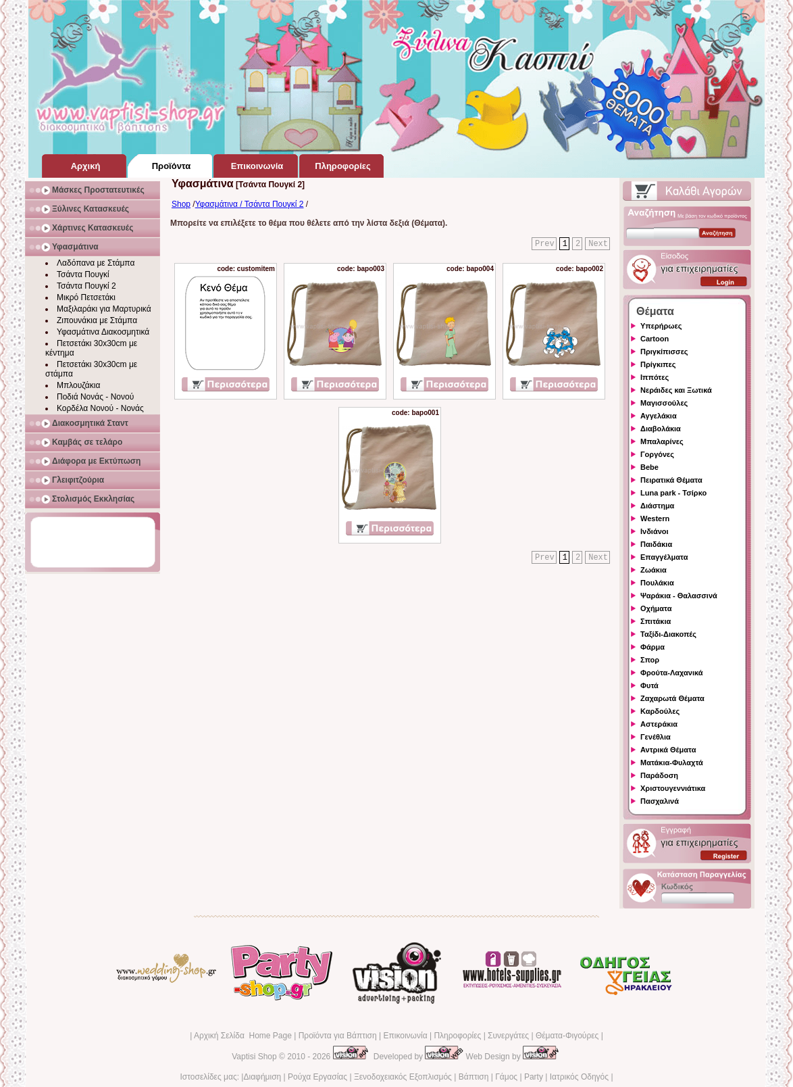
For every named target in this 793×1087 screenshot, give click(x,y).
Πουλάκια (657, 583)
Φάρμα (652, 647)
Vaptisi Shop (254, 1056)
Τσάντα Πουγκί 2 (86, 286)
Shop (181, 204)
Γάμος (506, 1077)
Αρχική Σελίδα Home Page (243, 1035)
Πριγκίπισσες (664, 351)
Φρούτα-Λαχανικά (671, 673)
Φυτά (649, 685)
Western (654, 518)
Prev (545, 244)
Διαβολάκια (660, 429)
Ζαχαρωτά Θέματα (672, 698)
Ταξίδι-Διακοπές (668, 634)
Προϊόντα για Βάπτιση (338, 1035)
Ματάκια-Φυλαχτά (671, 762)
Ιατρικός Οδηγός (579, 1077)
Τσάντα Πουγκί (83, 274)
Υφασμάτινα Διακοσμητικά (103, 332)
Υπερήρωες (661, 326)
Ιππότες (654, 377)
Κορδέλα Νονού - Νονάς (100, 408)
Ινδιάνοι (654, 531)
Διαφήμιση (262, 1077)
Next (598, 244)
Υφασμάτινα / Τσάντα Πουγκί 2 (249, 204)
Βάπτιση (474, 1077)
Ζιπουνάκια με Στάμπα (97, 320)
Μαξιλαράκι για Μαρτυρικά (104, 309)
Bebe (649, 467)
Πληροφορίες (457, 1035)
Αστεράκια (658, 724)
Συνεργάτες (508, 1035)
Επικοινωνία (405, 1035)
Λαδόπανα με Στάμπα (95, 263)
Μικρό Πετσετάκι (86, 297)
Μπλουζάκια (78, 385)
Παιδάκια (656, 544)
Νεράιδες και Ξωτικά (676, 390)
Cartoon (654, 339)
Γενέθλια (655, 737)
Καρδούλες (660, 711)
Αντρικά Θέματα (668, 750)
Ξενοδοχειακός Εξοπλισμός (403, 1077)
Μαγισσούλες (664, 403)
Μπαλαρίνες (662, 441)
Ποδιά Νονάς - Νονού (95, 397)
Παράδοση (659, 775)
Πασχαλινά (659, 801)
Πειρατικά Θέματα (671, 480)
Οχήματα (655, 608)
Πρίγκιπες (657, 364)
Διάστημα (657, 506)
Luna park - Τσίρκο (673, 493)
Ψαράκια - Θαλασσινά (678, 595)
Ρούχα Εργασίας (317, 1077)
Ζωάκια (653, 570)
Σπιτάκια (655, 621)
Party (533, 1077)
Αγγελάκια (658, 416)
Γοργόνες (657, 454)
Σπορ (649, 660)
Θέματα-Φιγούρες (567, 1035)
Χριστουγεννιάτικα (672, 788)
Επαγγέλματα (664, 557)
